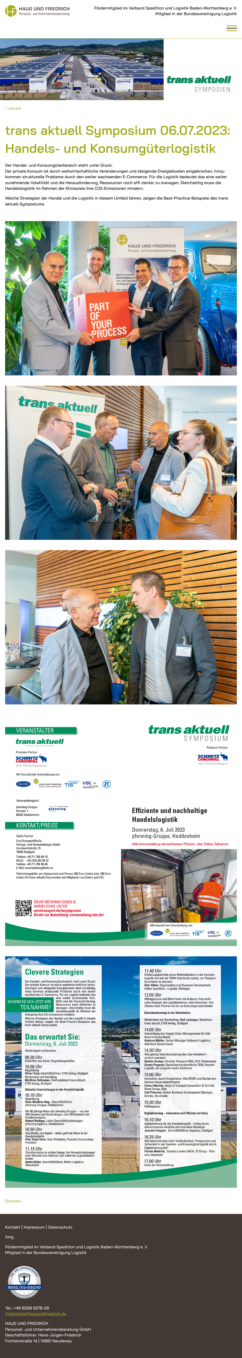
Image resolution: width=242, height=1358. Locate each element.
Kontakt (12, 1227)
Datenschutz (60, 1227)
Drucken (13, 1200)
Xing (9, 1236)
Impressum (34, 1227)
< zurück (13, 108)
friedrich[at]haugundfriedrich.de (35, 1313)
